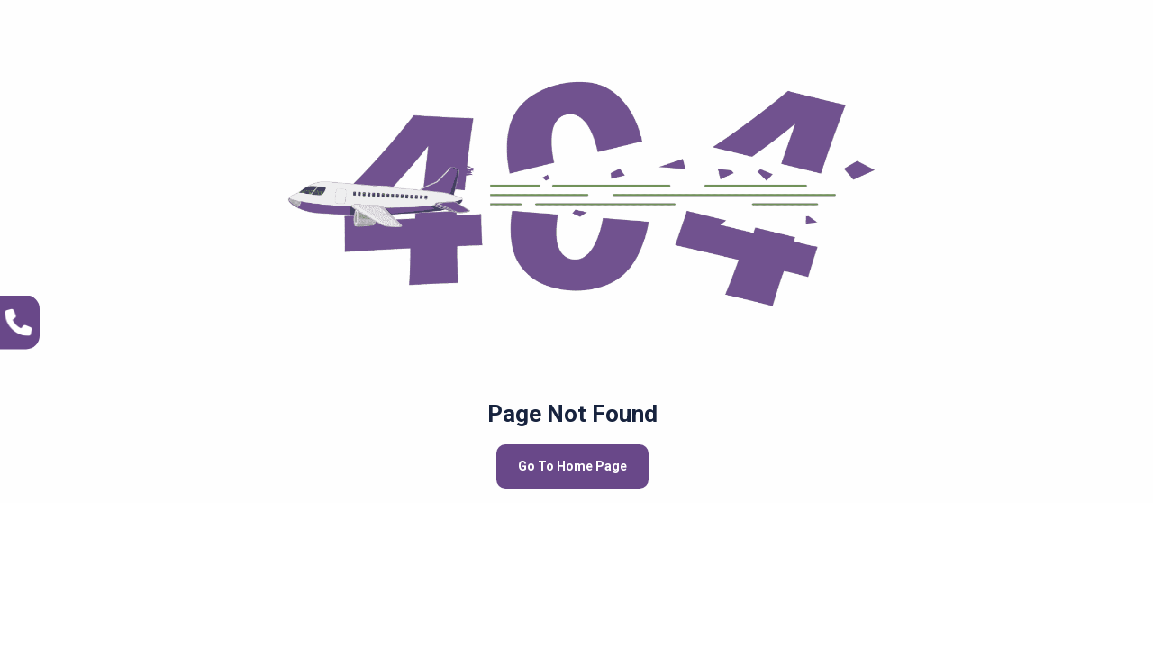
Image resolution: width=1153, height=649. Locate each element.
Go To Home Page (572, 466)
